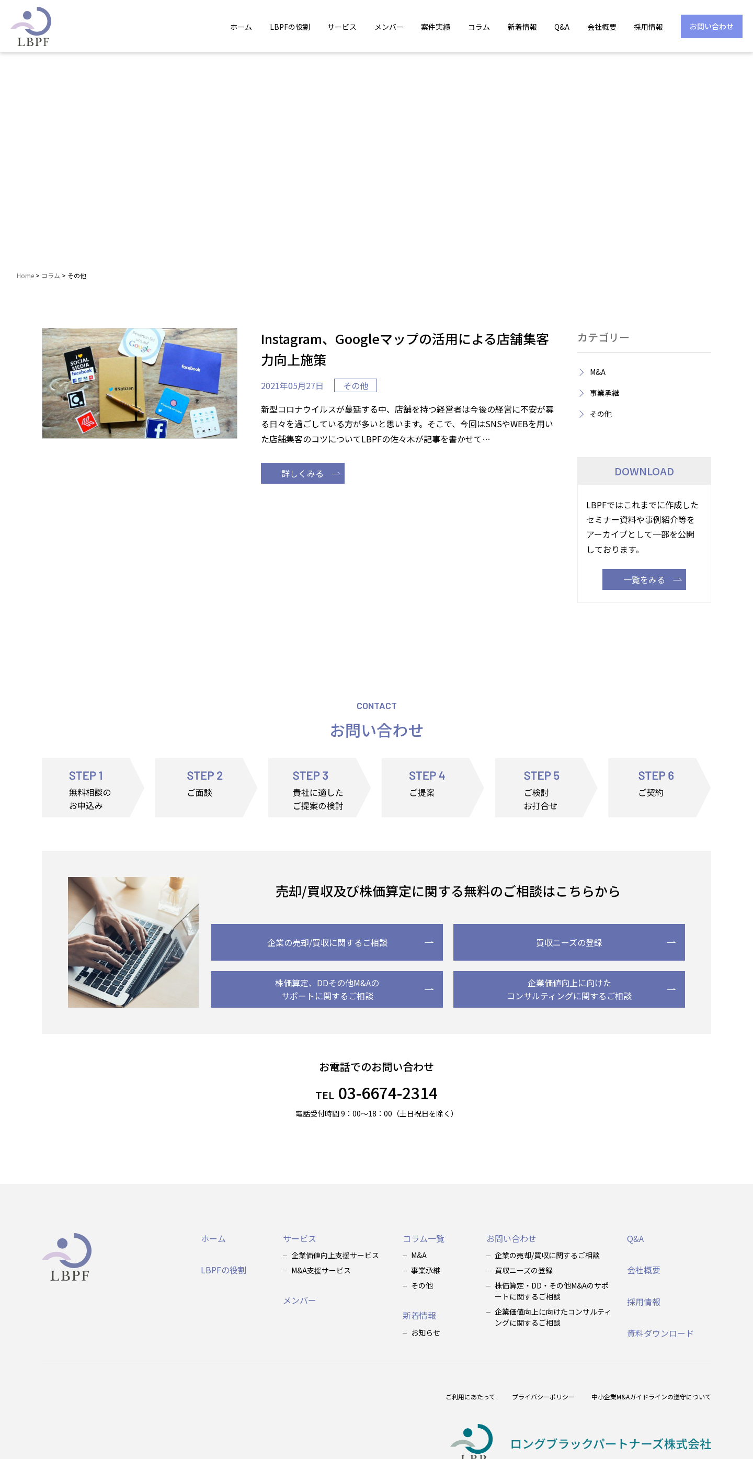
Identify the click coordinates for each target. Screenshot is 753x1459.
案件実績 (435, 26)
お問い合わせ (712, 26)
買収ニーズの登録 (606, 942)
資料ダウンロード (660, 1333)
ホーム (241, 26)
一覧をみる (652, 579)
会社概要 (602, 26)
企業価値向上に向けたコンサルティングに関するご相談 (591, 989)
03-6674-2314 (376, 1092)
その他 (355, 385)
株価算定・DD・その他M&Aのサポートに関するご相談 (552, 1291)
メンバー (389, 26)
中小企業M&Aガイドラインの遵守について (651, 1396)
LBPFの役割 (290, 26)
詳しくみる (310, 473)
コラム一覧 (423, 1238)
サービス (342, 26)
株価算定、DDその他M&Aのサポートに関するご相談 (354, 989)
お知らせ (425, 1332)
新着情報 (522, 26)
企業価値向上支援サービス (335, 1255)
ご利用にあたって (470, 1396)
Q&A (561, 26)
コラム (479, 26)
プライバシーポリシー (543, 1396)
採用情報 (648, 26)
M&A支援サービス (321, 1270)
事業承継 (604, 392)
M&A (598, 372)
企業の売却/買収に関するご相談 (350, 942)
